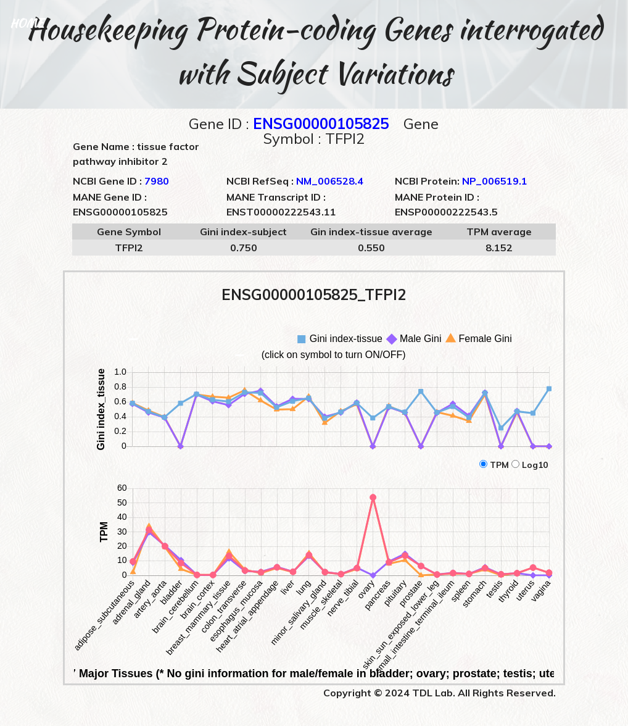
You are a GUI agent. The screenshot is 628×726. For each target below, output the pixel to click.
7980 (156, 181)
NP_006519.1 (494, 181)
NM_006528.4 (329, 181)
